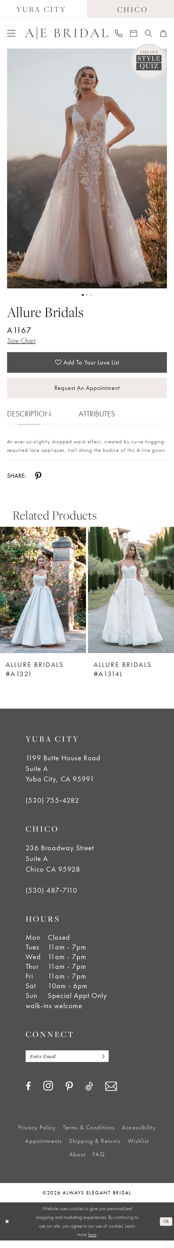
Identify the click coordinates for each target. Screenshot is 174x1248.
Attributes (97, 420)
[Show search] (148, 33)
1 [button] (82, 295)
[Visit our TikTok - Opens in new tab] (89, 1094)
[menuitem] (11, 33)
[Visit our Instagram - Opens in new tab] (48, 1093)
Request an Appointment (87, 393)
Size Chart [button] (22, 341)
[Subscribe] (109, 1063)
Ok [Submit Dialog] (165, 1228)
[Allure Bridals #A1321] (43, 596)
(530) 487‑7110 (51, 896)
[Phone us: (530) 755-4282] (118, 33)
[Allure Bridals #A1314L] (131, 596)
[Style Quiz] (149, 61)
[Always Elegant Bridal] (66, 33)
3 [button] (91, 295)
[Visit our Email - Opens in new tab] (111, 1094)
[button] (11, 33)
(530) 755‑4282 (52, 806)
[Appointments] (133, 33)
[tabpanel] (87, 168)
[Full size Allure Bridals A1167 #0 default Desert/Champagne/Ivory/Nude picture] (87, 168)
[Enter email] (71, 1063)
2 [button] (87, 295)
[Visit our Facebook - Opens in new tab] (28, 1094)
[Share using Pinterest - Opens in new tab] (38, 482)
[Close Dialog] (7, 1229)
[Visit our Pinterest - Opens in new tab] (69, 1094)
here (92, 1242)
